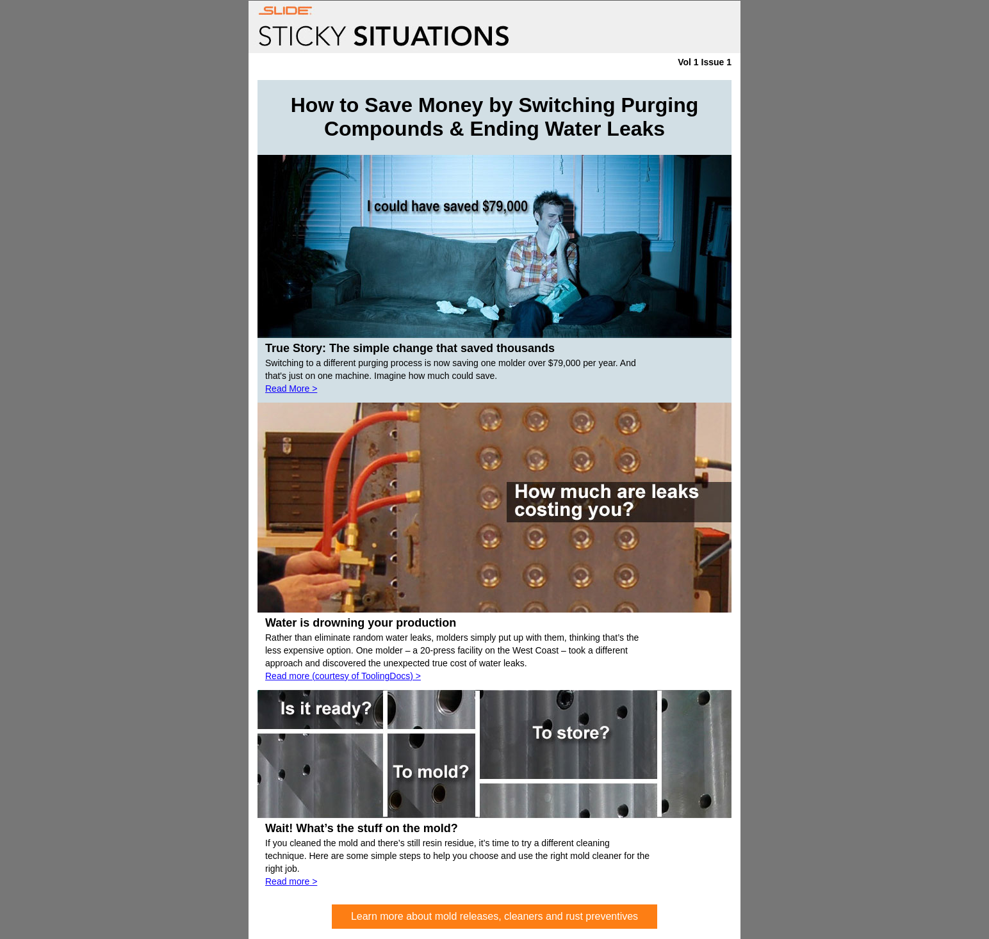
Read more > (291, 881)
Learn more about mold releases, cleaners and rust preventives (494, 916)
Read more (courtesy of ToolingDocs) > (343, 676)
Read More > (291, 388)
